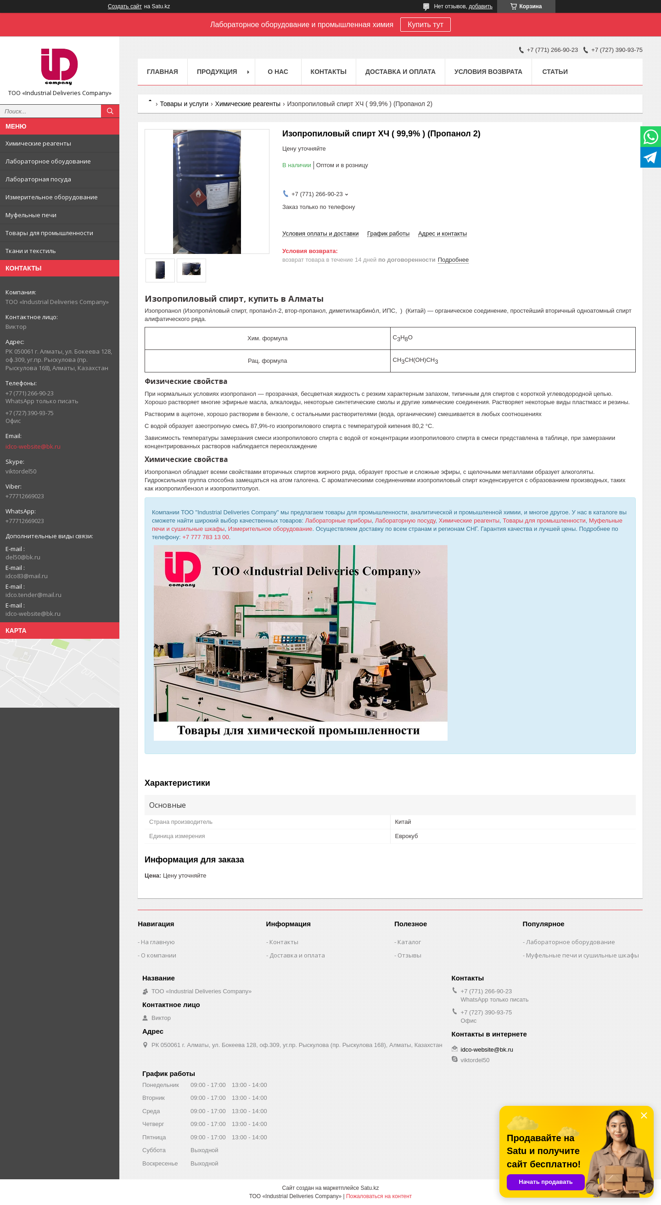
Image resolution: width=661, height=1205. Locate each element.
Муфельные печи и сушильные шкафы (582, 955)
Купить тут (425, 24)
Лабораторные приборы (338, 520)
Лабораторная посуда (38, 179)
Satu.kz (369, 1188)
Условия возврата (488, 71)
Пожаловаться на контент (379, 1196)
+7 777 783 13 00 (205, 537)
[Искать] (110, 111)
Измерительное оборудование (52, 197)
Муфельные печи (31, 215)
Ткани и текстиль (31, 251)
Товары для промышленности (49, 233)
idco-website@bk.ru (33, 446)
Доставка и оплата (400, 71)
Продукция (217, 71)
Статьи (555, 71)
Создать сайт (125, 6)
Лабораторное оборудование (570, 942)
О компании (158, 955)
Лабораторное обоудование (48, 161)
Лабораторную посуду (405, 520)
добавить (481, 6)
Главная (162, 71)
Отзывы (409, 955)
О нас (278, 71)
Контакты (329, 71)
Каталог (409, 942)
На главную (158, 942)
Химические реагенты (38, 143)
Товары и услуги (184, 103)
